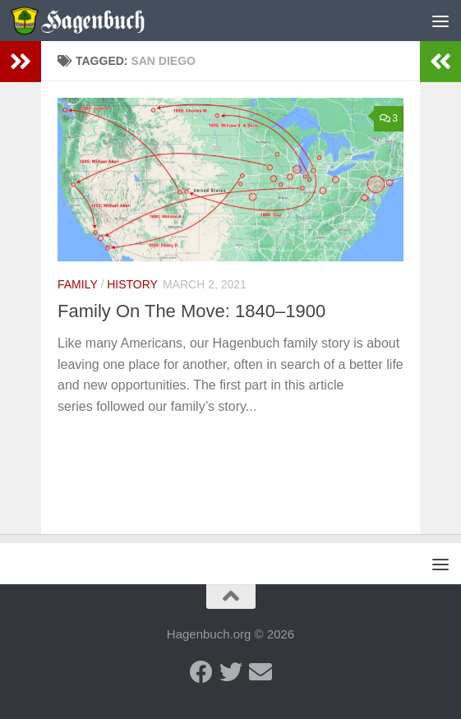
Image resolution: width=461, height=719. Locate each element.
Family (78, 284)
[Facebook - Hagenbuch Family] (201, 672)
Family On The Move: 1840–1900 (191, 311)
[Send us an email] (260, 672)
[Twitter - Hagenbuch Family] (230, 672)
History (132, 284)
